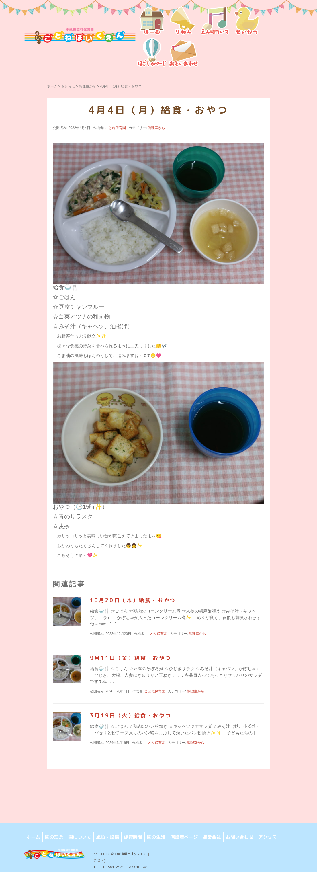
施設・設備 (107, 837)
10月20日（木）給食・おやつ (133, 600)
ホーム (52, 86)
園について (79, 837)
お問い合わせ (239, 837)
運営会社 (212, 837)
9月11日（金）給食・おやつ (130, 658)
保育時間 (133, 837)
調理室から (87, 86)
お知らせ (68, 86)
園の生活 (156, 837)
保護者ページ (184, 837)
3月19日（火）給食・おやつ (130, 715)
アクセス (267, 837)
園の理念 (54, 837)
